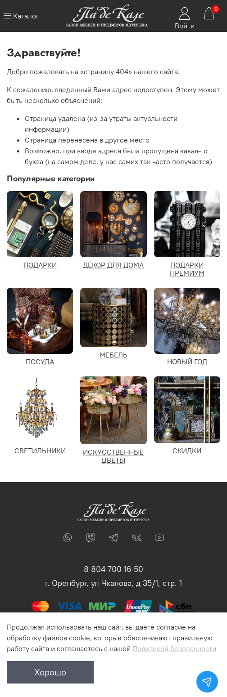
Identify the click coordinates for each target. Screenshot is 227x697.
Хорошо (50, 672)
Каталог (21, 15)
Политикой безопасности (174, 648)
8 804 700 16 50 (113, 569)
